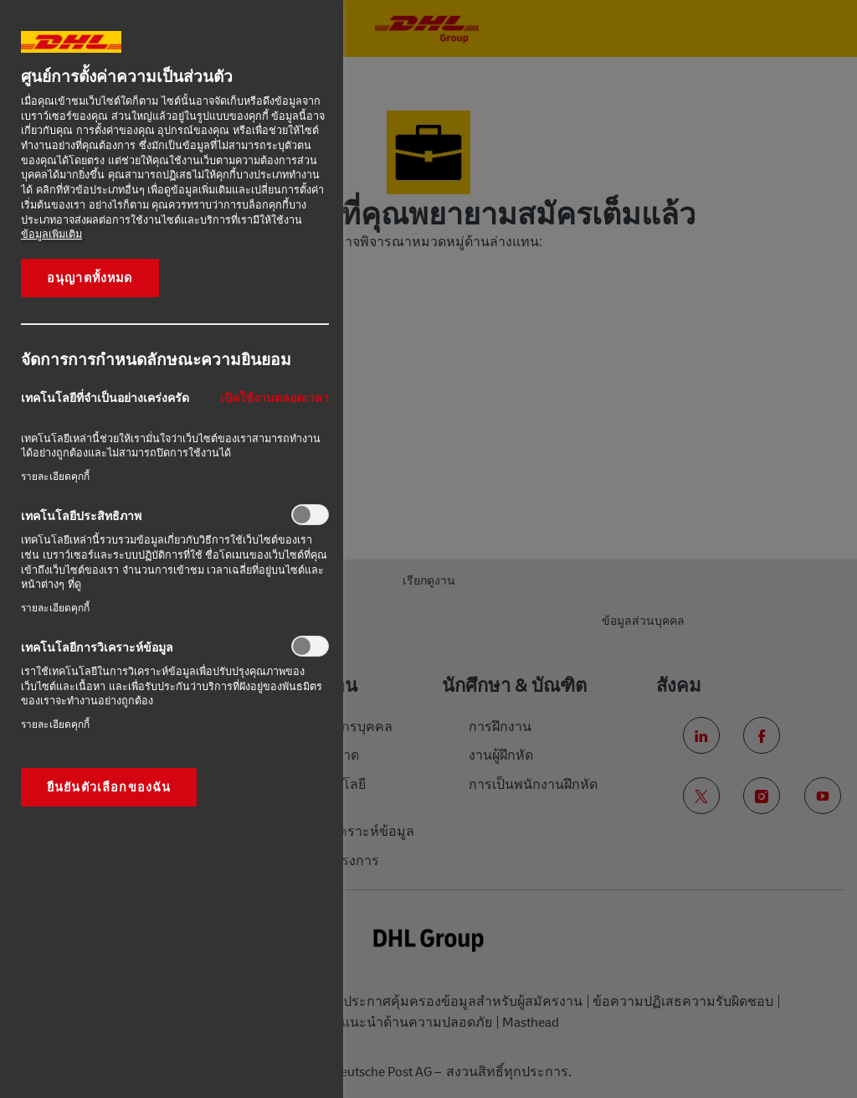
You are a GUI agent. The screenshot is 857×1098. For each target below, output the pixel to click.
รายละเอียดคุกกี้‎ (55, 476)
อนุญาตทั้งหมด (90, 278)
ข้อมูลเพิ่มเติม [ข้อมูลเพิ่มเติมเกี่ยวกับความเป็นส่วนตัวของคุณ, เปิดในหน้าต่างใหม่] (51, 234)
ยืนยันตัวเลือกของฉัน (109, 787)
